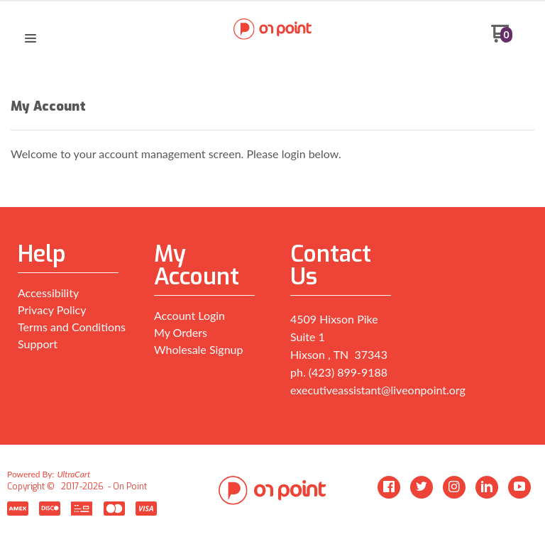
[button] (30, 39)
